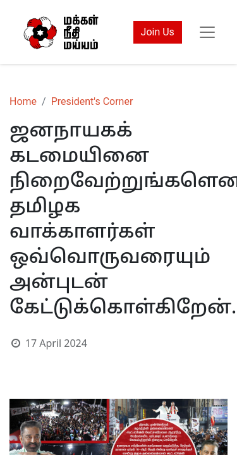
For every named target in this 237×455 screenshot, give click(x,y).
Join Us (157, 32)
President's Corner (92, 101)
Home (23, 101)
